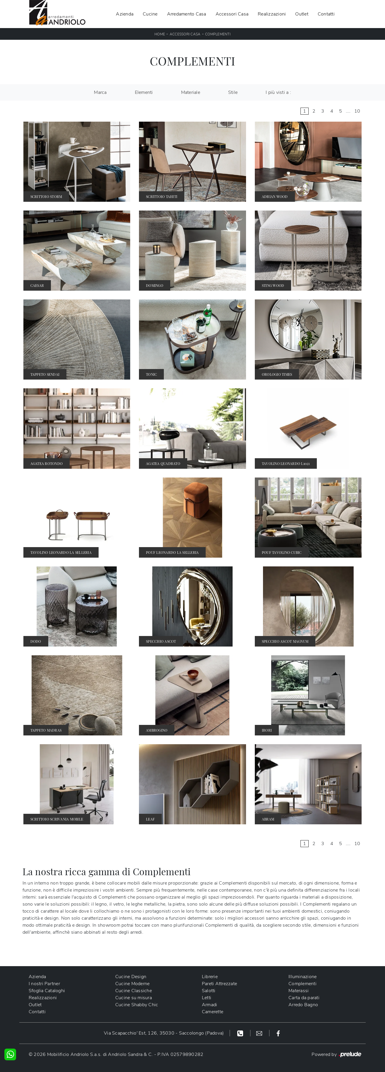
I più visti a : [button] (278, 92)
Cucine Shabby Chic (136, 1005)
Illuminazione (302, 976)
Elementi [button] (144, 92)
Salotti (209, 990)
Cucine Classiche (133, 990)
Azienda (124, 14)
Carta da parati (303, 998)
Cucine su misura (133, 998)
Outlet (301, 14)
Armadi (209, 1005)
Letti (206, 998)
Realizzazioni (272, 14)
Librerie (210, 976)
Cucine (150, 14)
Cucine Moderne (132, 983)
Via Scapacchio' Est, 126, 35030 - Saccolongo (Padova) (164, 1033)
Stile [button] (233, 92)
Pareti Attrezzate (219, 983)
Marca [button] (100, 92)
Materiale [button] (190, 92)
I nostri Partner (44, 983)
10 (357, 111)
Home (159, 34)
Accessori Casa (232, 14)
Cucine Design (130, 976)
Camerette (212, 1012)
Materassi (298, 990)
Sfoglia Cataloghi (47, 990)
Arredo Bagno (303, 1005)
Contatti (326, 14)
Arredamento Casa (186, 14)
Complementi (218, 34)
